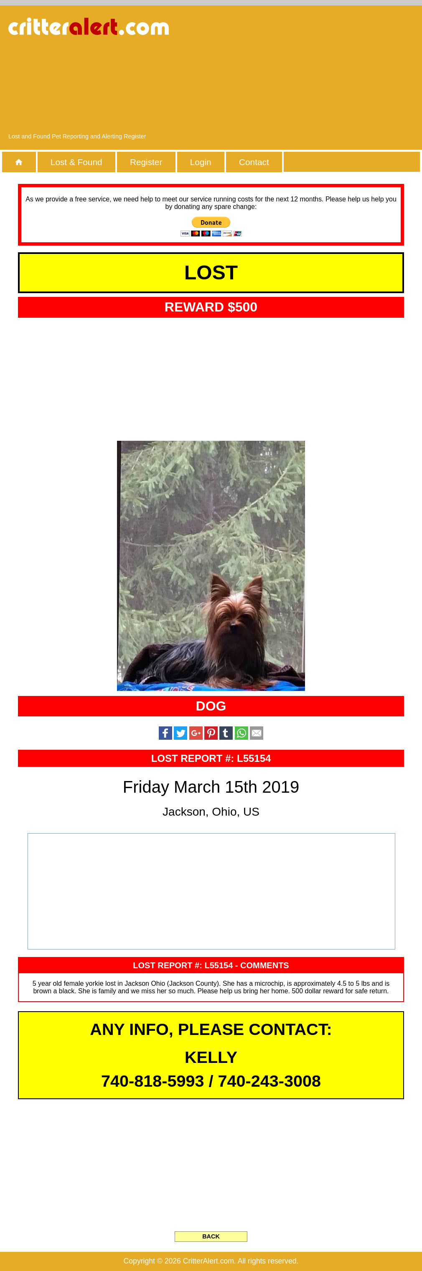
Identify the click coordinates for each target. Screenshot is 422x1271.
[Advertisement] (336, 73)
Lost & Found (76, 162)
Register (146, 162)
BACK (211, 1236)
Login (200, 162)
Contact (254, 162)
